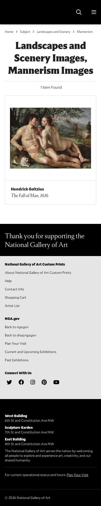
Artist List (12, 305)
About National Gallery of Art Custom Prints (38, 272)
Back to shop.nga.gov (20, 335)
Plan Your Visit (16, 343)
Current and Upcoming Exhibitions (30, 351)
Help (8, 280)
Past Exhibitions (16, 360)
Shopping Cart (15, 297)
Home (9, 31)
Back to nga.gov (16, 327)
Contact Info (14, 289)
